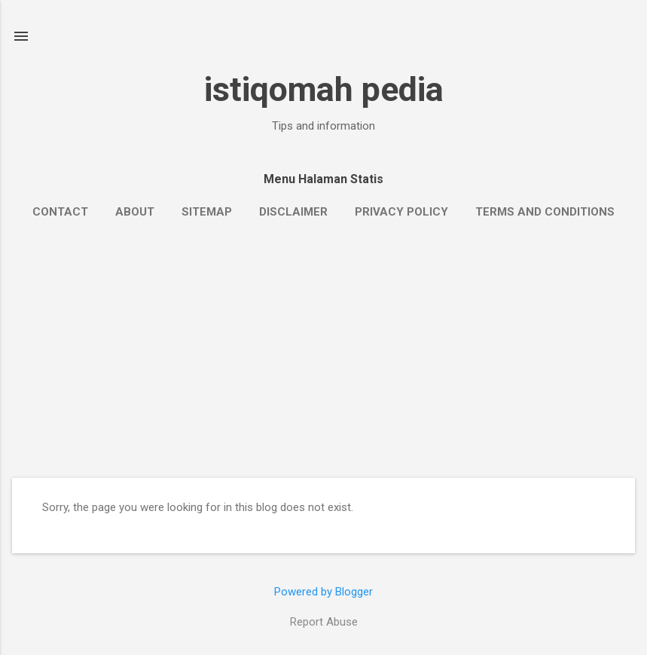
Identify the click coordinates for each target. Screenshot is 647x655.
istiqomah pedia (324, 89)
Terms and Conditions (545, 212)
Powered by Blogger (323, 591)
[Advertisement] (323, 364)
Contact (60, 212)
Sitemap (207, 212)
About (134, 212)
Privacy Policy (401, 212)
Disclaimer (293, 212)
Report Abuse (324, 622)
